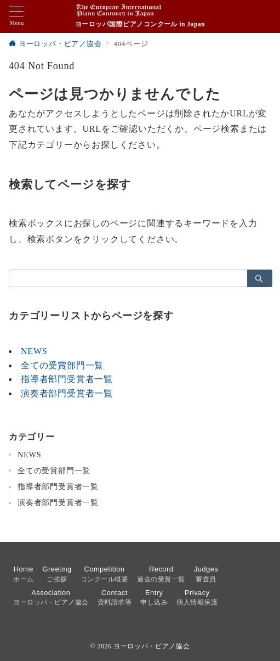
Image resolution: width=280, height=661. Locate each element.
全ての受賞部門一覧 (62, 365)
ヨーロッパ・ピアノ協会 (151, 646)
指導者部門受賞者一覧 (67, 379)
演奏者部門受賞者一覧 (67, 393)
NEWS (34, 351)
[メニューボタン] (17, 16)
